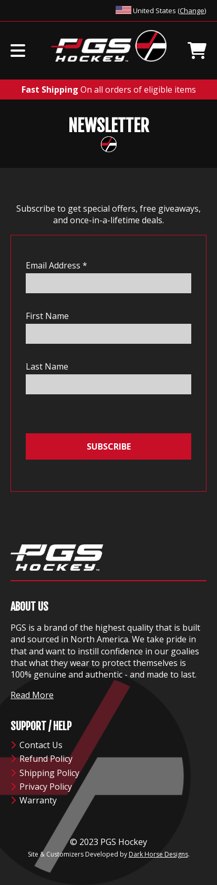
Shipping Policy (45, 773)
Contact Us (37, 745)
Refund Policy (42, 758)
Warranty (34, 800)
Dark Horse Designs (158, 854)
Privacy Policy (41, 786)
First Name (47, 316)
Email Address (56, 265)
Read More (32, 695)
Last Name (47, 366)
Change (192, 10)
